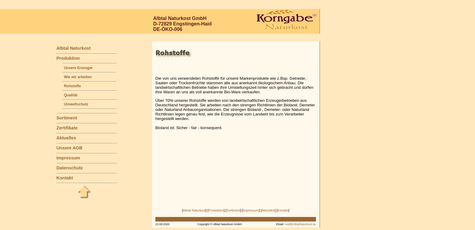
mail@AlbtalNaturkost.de (300, 224)
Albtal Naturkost (73, 48)
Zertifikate (67, 127)
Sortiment (66, 117)
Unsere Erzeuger (78, 68)
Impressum (68, 157)
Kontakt (64, 177)
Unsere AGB (69, 147)
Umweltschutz (76, 104)
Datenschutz (69, 167)
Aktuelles (66, 137)
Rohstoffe (72, 86)
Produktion (68, 58)
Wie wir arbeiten (78, 77)
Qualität (71, 95)
